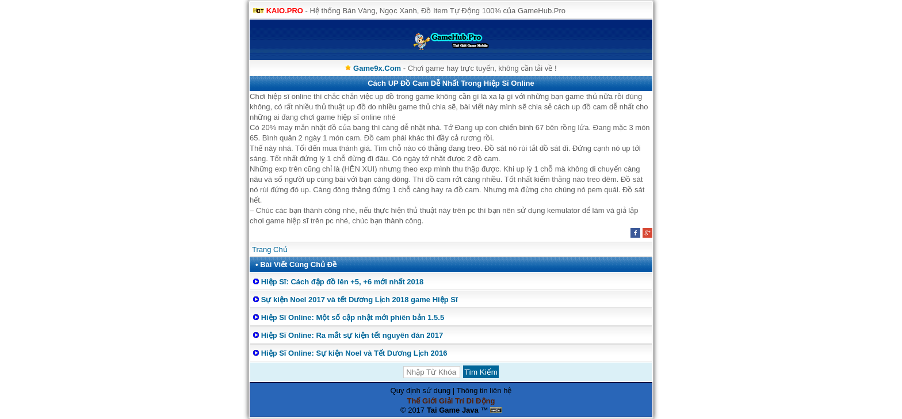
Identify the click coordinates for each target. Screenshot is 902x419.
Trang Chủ (270, 249)
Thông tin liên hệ (484, 390)
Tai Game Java (453, 410)
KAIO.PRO (284, 10)
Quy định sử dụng (421, 390)
